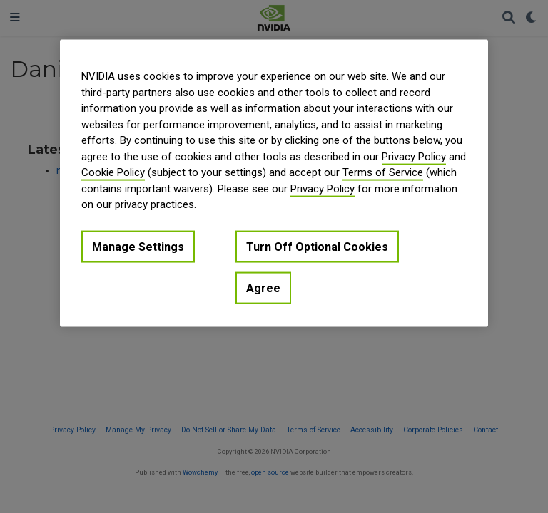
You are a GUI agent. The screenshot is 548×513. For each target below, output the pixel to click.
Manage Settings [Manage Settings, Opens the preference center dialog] (138, 246)
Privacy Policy (414, 156)
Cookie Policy (113, 172)
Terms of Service (382, 172)
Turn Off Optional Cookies (317, 246)
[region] (274, 183)
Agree (263, 288)
